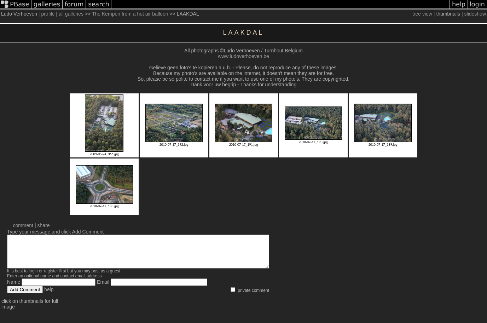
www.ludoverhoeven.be (243, 56)
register (51, 277)
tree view (422, 14)
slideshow (475, 14)
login (33, 277)
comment (23, 225)
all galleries (71, 14)
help (48, 296)
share (43, 225)
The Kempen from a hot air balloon (130, 14)
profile (47, 14)
